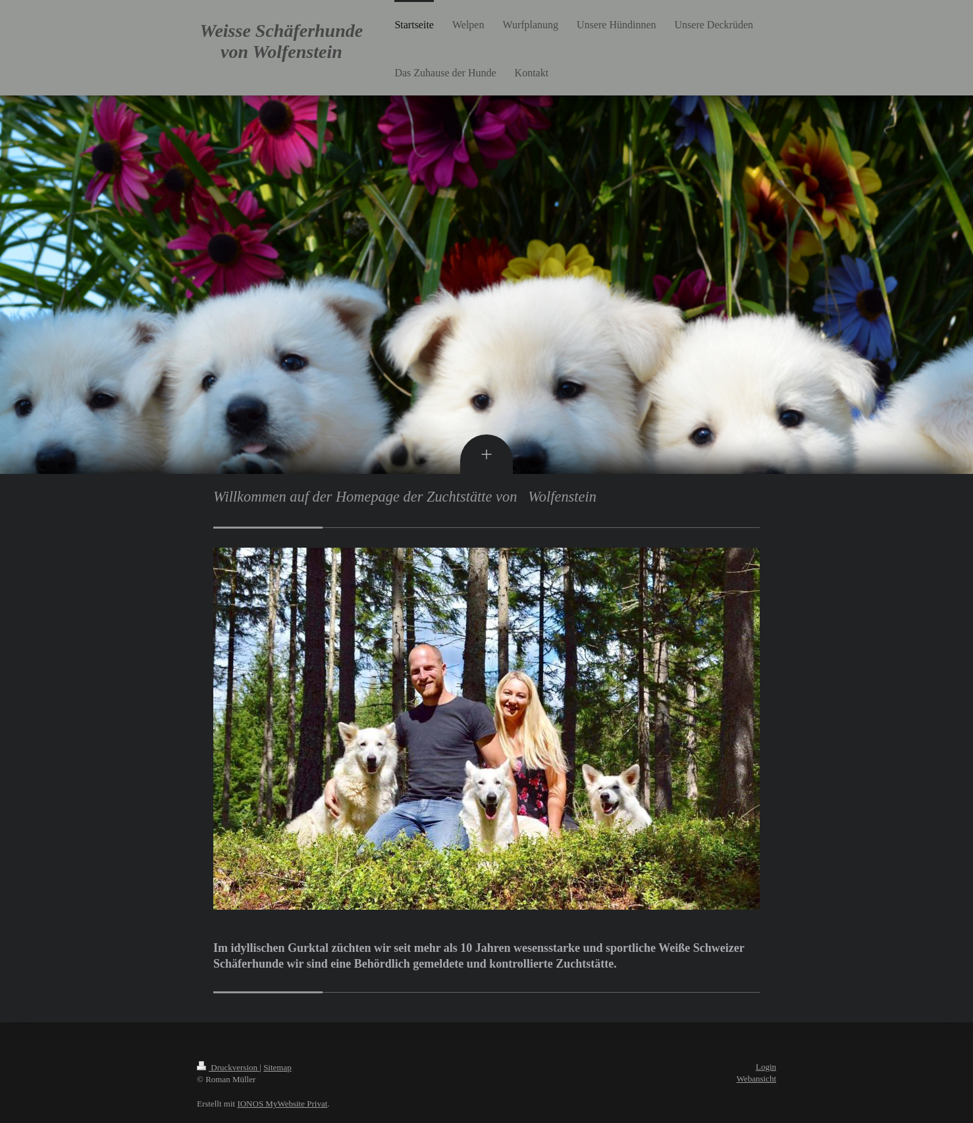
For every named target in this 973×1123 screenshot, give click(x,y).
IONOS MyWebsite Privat (282, 1104)
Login (766, 1067)
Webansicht (756, 1079)
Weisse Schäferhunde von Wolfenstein (281, 41)
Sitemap (277, 1067)
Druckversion (228, 1067)
